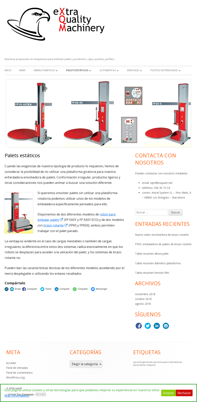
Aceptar (168, 393)
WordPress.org (15, 377)
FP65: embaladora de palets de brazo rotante (163, 244)
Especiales (133, 70)
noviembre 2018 (145, 294)
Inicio (8, 70)
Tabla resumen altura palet (152, 253)
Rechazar (184, 393)
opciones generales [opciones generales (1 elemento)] (143, 362)
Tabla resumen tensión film (152, 272)
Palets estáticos (77, 70)
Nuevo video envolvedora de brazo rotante (162, 234)
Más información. (16, 396)
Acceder (11, 363)
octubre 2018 (143, 299)
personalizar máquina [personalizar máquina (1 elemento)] (144, 365)
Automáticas (108, 70)
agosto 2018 (143, 304)
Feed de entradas (17, 368)
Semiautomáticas (44, 70)
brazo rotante (55, 225)
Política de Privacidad (164, 70)
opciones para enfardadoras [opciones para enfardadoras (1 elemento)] (167, 362)
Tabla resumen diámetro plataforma (157, 263)
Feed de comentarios (19, 372)
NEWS (22, 70)
